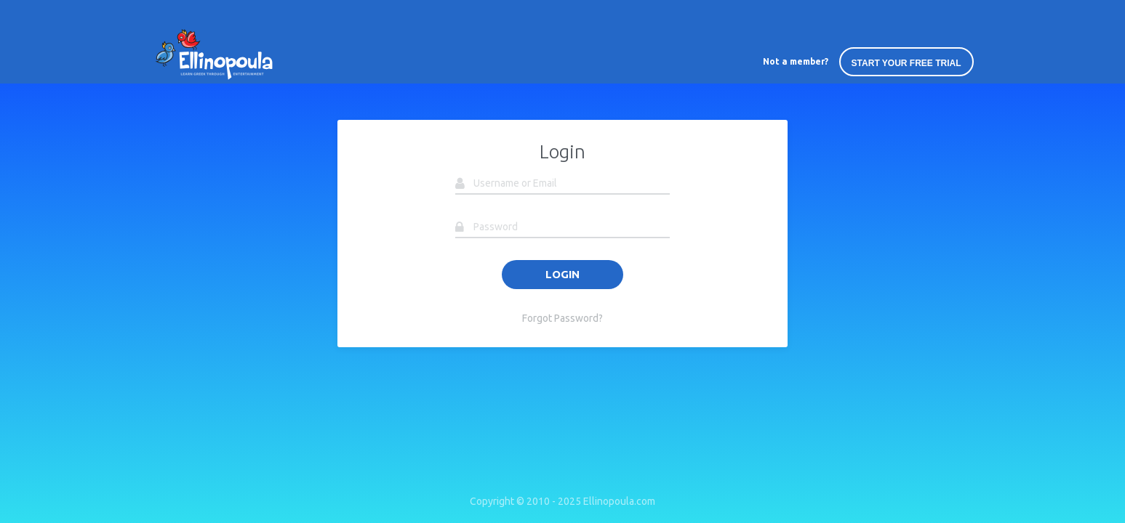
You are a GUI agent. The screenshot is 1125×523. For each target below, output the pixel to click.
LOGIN (562, 274)
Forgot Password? (562, 318)
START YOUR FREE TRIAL (906, 63)
